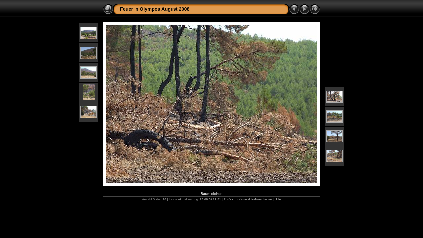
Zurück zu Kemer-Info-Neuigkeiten (248, 199)
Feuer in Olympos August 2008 (155, 9)
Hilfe (278, 199)
